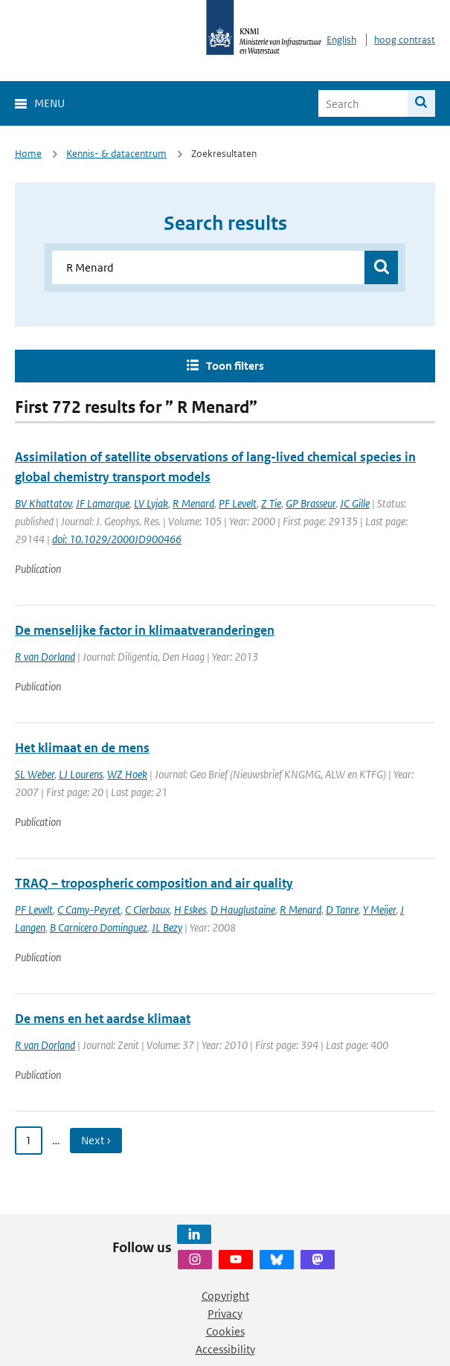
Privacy (225, 1313)
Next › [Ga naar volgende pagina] (96, 1140)
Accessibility (225, 1349)
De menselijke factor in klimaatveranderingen (144, 630)
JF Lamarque (102, 503)
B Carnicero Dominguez (98, 927)
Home (28, 153)
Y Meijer (379, 909)
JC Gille (355, 503)
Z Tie (271, 503)
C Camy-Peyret (88, 909)
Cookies (225, 1331)
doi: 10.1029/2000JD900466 (116, 539)
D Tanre (342, 909)
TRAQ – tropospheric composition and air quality (154, 883)
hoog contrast (404, 39)
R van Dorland (45, 657)
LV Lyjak (151, 503)
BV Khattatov (43, 503)
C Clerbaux (147, 909)
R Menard (193, 503)
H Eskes (190, 909)
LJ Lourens (81, 774)
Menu (49, 103)
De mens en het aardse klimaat (102, 1018)
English (341, 39)
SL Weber (34, 774)
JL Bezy (167, 927)
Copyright (225, 1296)
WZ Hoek (127, 774)
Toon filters (235, 366)
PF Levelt (238, 503)
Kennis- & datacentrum (116, 153)
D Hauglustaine (242, 909)
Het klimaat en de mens (82, 748)
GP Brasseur (310, 503)
